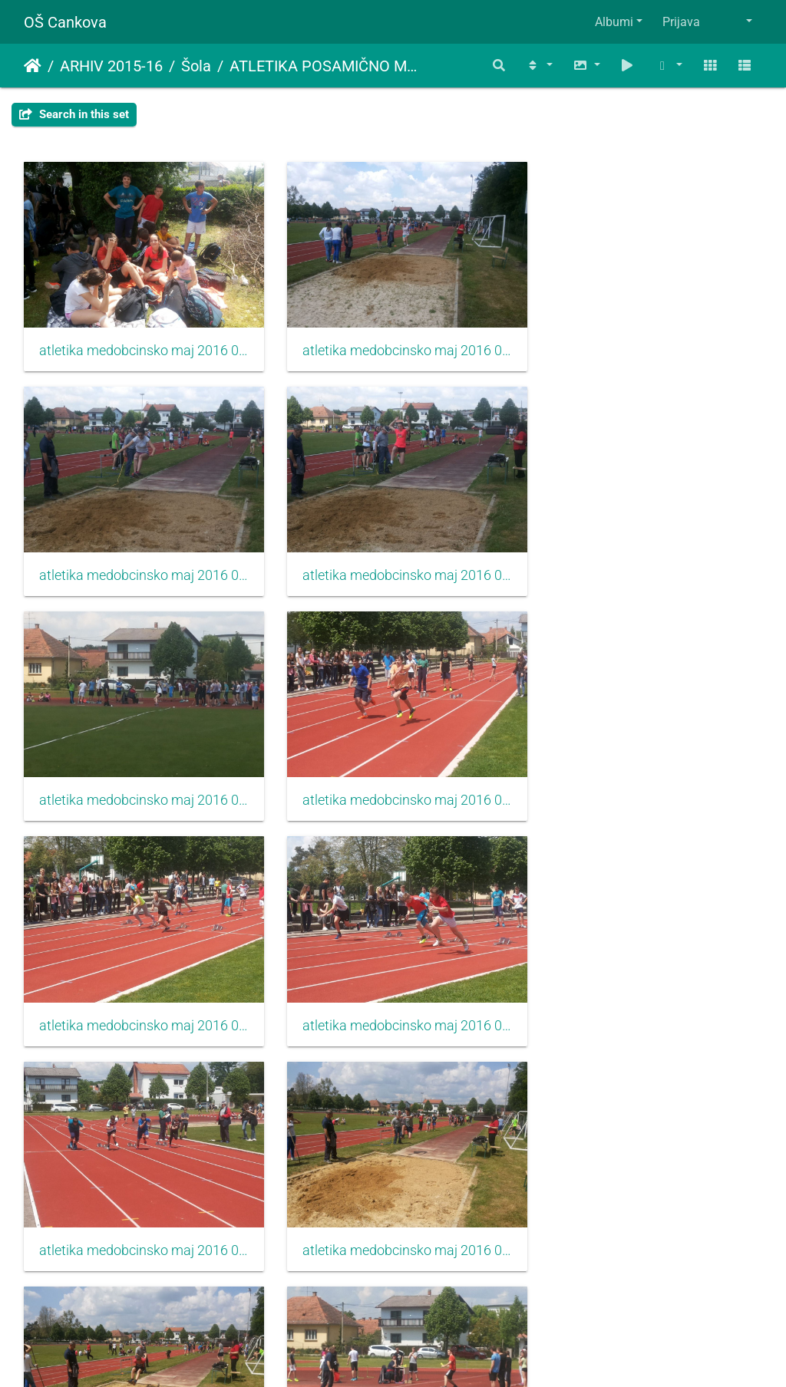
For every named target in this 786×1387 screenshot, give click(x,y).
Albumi (614, 22)
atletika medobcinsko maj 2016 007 (139, 780)
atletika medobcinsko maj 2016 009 (647, 780)
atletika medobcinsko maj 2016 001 (139, 343)
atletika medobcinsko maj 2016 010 (139, 998)
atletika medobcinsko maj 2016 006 (647, 562)
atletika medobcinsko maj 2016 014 (393, 1217)
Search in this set (74, 114)
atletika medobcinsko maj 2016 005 (393, 562)
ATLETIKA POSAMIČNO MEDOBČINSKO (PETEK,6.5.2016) (324, 66)
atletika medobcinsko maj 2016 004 (139, 562)
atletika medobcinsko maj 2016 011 (393, 998)
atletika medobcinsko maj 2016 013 (139, 1217)
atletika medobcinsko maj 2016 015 (647, 1217)
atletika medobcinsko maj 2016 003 (647, 343)
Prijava (681, 22)
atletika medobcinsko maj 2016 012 (647, 998)
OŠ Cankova (65, 22)
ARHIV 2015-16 (111, 66)
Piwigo (423, 1354)
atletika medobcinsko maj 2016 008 (393, 780)
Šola (196, 66)
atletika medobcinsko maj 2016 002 (393, 343)
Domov (32, 65)
